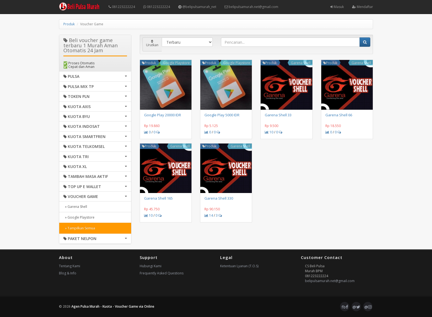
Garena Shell (300, 62)
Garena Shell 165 (158, 198)
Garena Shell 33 (278, 114)
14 (208, 215)
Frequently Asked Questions (161, 273)
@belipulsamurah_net (197, 6)
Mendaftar (362, 6)
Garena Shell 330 (218, 198)
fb (344, 307)
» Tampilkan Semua (79, 228)
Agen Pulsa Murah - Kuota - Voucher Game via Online (112, 306)
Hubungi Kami (150, 266)
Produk (69, 24)
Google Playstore (176, 62)
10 (269, 132)
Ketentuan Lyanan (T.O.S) (239, 266)
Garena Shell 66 (338, 114)
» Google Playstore (78, 217)
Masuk (337, 6)
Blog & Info (67, 273)
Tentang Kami (69, 266)
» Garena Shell (75, 206)
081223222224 (122, 6)
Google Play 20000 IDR (162, 114)
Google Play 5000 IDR (221, 114)
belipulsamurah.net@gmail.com (251, 6)
